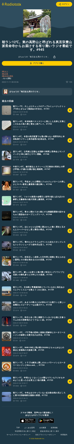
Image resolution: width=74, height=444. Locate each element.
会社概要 (42, 428)
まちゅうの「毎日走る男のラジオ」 (33, 57)
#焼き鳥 (5, 74)
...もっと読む (6, 78)
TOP (18, 428)
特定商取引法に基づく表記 (25, 431)
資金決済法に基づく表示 (49, 431)
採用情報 (54, 428)
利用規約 (64, 435)
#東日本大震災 (7, 76)
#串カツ (5, 71)
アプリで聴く (36, 63)
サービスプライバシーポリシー (19, 435)
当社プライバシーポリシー (45, 435)
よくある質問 (29, 428)
